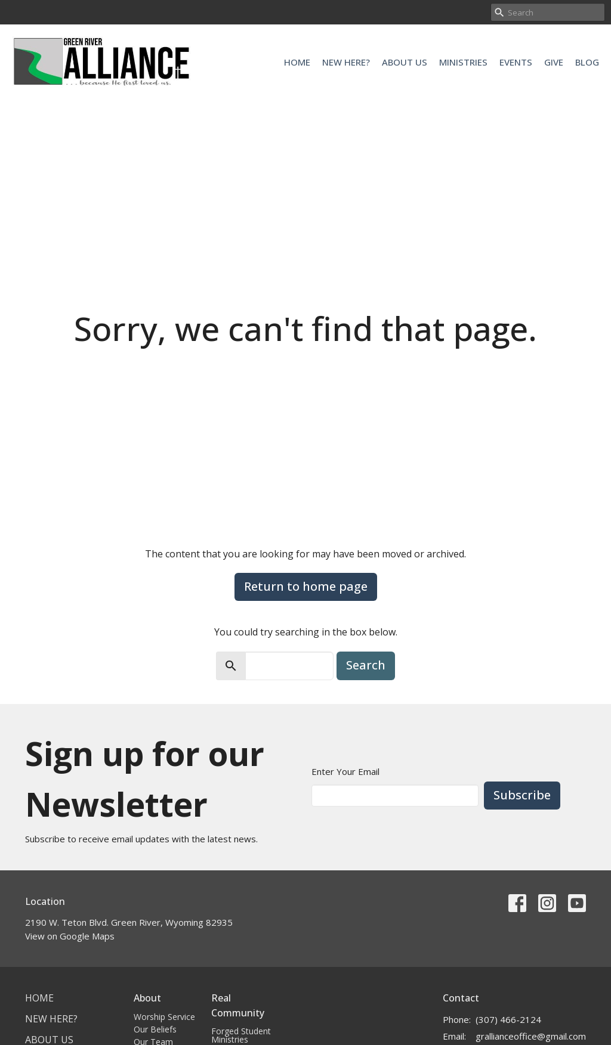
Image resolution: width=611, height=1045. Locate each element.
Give (553, 62)
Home (297, 62)
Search (365, 665)
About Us (404, 62)
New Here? (346, 62)
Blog (587, 62)
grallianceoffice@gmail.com (531, 1036)
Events (515, 62)
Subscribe (522, 795)
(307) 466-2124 (508, 1019)
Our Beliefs (155, 1029)
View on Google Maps (70, 936)
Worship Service (164, 1016)
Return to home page (306, 586)
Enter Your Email (345, 771)
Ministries (463, 62)
